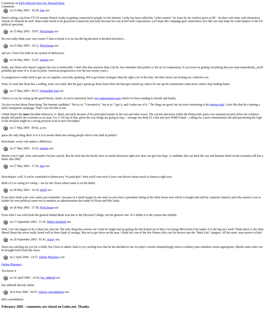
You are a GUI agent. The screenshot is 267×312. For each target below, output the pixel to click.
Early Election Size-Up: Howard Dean (41, 3)
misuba (44, 59)
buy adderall (48, 277)
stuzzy (51, 239)
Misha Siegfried (56, 221)
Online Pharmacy (49, 257)
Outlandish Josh (49, 90)
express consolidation (51, 291)
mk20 (43, 189)
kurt (42, 166)
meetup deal (217, 104)
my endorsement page (108, 98)
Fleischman (47, 31)
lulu (42, 10)
